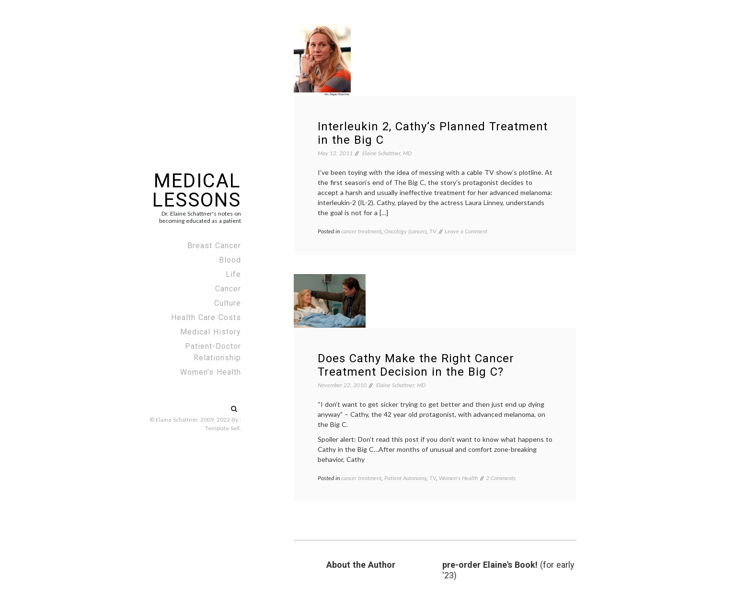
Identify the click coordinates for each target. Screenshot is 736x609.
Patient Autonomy (405, 478)
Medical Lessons (196, 190)
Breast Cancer (214, 245)
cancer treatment (361, 231)
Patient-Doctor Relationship (213, 352)
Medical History (210, 331)
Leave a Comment (466, 231)
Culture (227, 303)
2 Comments (501, 478)
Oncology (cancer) (405, 231)
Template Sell (222, 428)
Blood (230, 259)
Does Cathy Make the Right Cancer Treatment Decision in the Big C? (416, 365)
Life (233, 274)
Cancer (228, 288)
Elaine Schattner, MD (387, 153)
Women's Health (458, 478)
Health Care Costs (206, 317)
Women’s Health (210, 372)
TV (433, 231)
